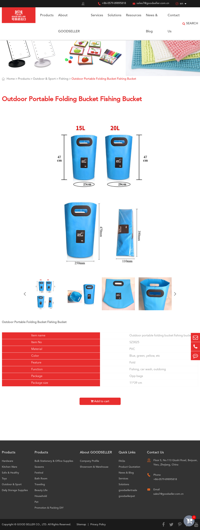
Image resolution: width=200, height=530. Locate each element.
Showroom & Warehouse (94, 467)
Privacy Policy (98, 524)
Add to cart (100, 401)
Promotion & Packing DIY (49, 508)
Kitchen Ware (9, 467)
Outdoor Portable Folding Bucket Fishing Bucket (103, 79)
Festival (39, 472)
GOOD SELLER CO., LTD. (32, 524)
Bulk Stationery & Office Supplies (54, 461)
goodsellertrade (128, 490)
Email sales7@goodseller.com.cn (168, 491)
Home (11, 79)
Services (97, 15)
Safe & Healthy (10, 472)
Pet (36, 502)
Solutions (114, 15)
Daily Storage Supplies (15, 490)
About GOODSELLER (69, 23)
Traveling (40, 484)
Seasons (39, 467)
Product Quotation (129, 467)
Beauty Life (41, 490)
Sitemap (81, 524)
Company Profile (89, 461)
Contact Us (174, 23)
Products (47, 15)
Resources (133, 15)
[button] (25, 294)
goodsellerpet (127, 496)
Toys (4, 478)
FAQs (122, 461)
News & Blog (152, 23)
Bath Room (41, 478)
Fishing (63, 79)
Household (41, 496)
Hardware (7, 461)
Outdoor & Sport (44, 79)
